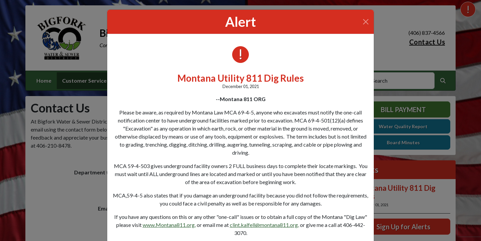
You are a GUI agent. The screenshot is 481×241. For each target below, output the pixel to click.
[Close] (365, 21)
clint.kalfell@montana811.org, (264, 225)
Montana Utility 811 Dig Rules (240, 78)
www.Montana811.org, (169, 225)
